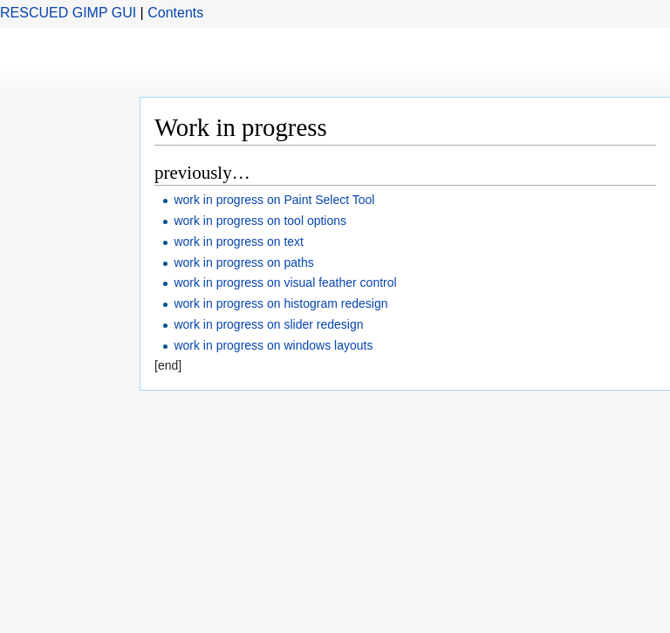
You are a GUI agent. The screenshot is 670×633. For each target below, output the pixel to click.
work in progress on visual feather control (285, 282)
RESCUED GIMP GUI (68, 12)
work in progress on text (239, 241)
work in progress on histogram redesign (280, 303)
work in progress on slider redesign (268, 324)
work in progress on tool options (260, 221)
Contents (175, 12)
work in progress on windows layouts (273, 345)
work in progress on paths (243, 262)
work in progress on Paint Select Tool (274, 200)
